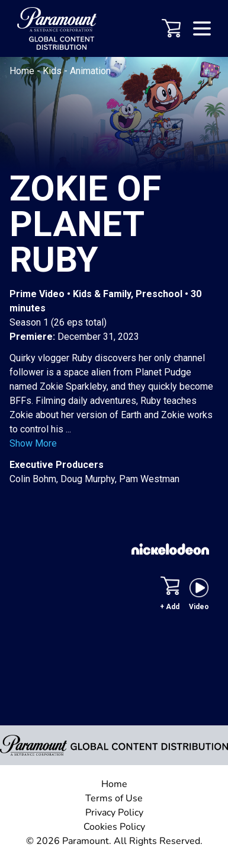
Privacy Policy (114, 812)
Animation (90, 71)
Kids (53, 71)
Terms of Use (114, 798)
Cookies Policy (114, 826)
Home (23, 71)
